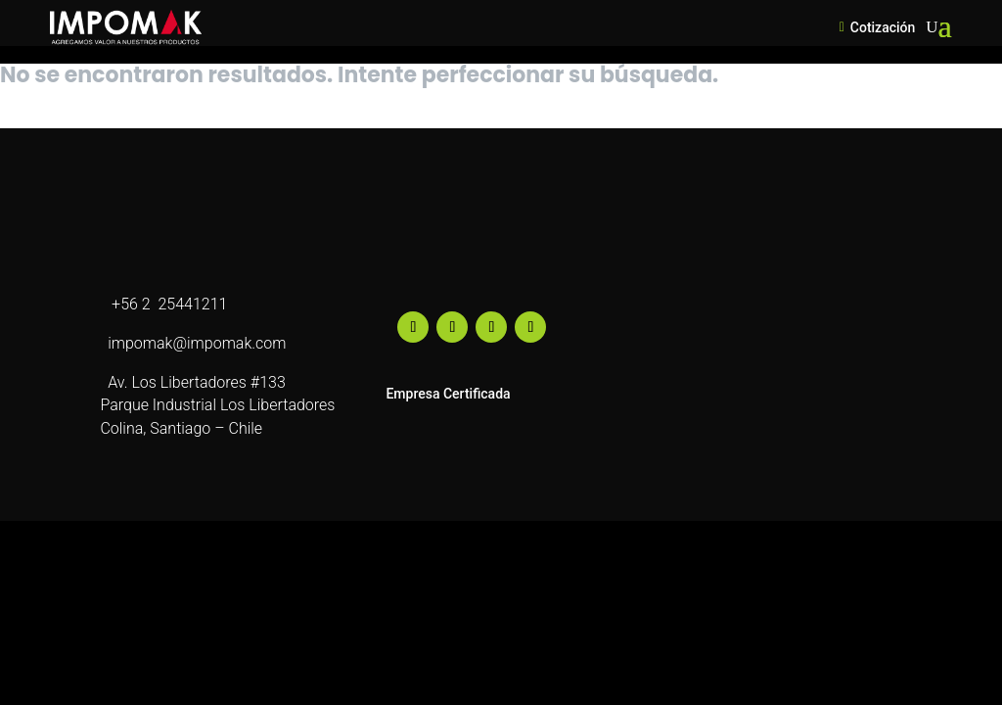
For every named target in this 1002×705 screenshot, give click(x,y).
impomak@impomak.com (193, 343)
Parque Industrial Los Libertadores (217, 405)
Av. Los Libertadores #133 (192, 382)
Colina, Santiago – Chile (181, 428)
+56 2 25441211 (163, 304)
